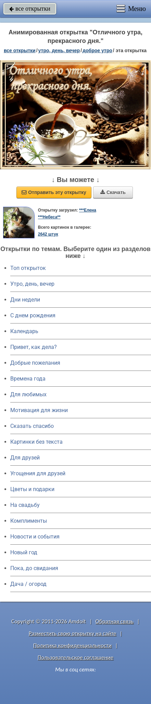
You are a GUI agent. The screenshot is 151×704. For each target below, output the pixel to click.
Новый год (23, 552)
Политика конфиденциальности (72, 645)
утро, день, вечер (59, 50)
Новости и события (35, 536)
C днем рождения (32, 315)
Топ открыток (28, 268)
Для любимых (28, 394)
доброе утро (97, 50)
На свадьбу (25, 505)
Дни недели (25, 299)
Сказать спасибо (32, 426)
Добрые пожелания (35, 363)
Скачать (113, 192)
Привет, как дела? (33, 347)
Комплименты (28, 521)
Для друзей (25, 457)
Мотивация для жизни (39, 410)
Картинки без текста (36, 442)
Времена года (28, 378)
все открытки (29, 8)
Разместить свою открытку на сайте (72, 633)
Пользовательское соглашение (75, 657)
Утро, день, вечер (32, 284)
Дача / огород (28, 584)
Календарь (24, 331)
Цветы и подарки (32, 489)
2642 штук (48, 234)
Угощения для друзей (37, 473)
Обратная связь (115, 621)
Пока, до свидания (34, 568)
